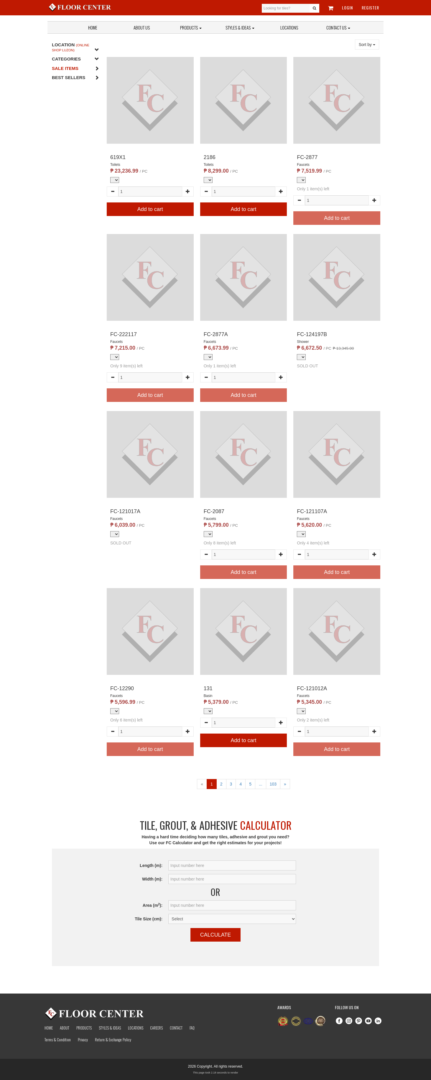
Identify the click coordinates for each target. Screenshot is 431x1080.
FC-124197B (312, 334)
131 (208, 688)
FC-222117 (123, 334)
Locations (289, 27)
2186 (209, 157)
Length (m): (151, 865)
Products (191, 27)
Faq (192, 1028)
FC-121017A (125, 511)
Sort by (367, 44)
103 (273, 784)
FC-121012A (312, 688)
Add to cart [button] (150, 209)
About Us (142, 27)
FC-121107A (312, 511)
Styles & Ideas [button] (240, 27)
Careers (156, 1028)
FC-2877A (216, 334)
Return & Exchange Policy (113, 1040)
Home (92, 27)
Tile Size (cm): (148, 919)
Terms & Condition (58, 1040)
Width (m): (152, 879)
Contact (176, 1028)
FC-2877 (307, 157)
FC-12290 (122, 688)
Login (347, 7)
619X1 (118, 157)
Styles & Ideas (110, 1028)
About (64, 1028)
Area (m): (152, 905)
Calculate (215, 935)
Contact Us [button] (338, 27)
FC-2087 (214, 511)
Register (370, 7)
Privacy (83, 1040)
